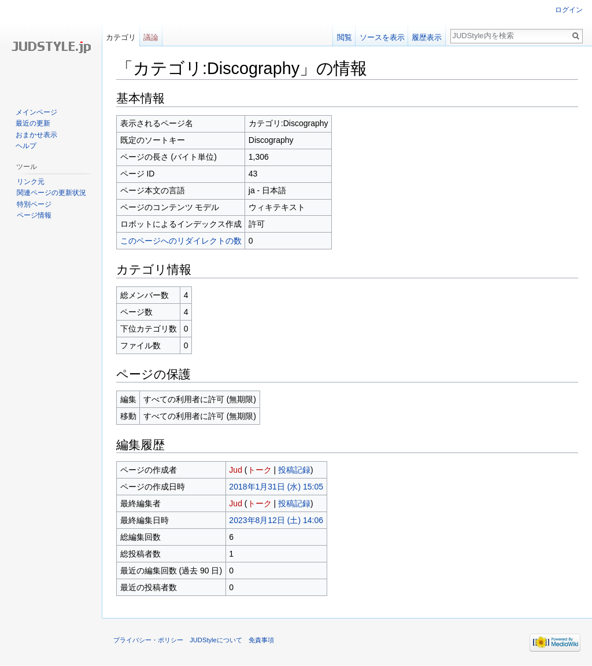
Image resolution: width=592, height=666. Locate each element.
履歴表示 (427, 37)
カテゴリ (121, 37)
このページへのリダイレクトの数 (181, 240)
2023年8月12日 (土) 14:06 (276, 520)
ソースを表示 (382, 37)
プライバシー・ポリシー (148, 639)
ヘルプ (26, 146)
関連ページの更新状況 (51, 193)
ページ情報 (34, 215)
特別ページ (34, 204)
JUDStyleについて (216, 639)
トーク (259, 469)
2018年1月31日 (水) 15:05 (276, 486)
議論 (150, 37)
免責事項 (261, 639)
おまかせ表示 (36, 135)
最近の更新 (33, 123)
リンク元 (31, 182)
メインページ (36, 112)
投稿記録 (294, 469)
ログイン (569, 10)
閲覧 (344, 37)
